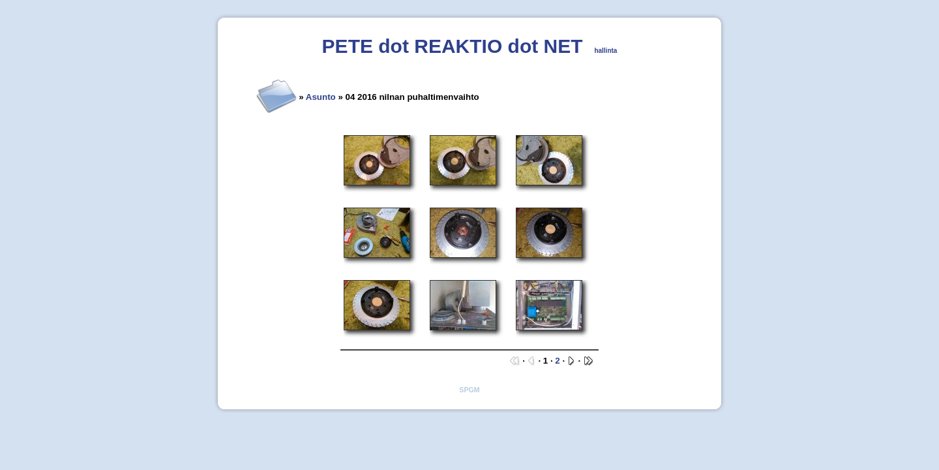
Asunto (321, 97)
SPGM (469, 390)
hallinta (605, 50)
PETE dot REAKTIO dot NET (452, 46)
